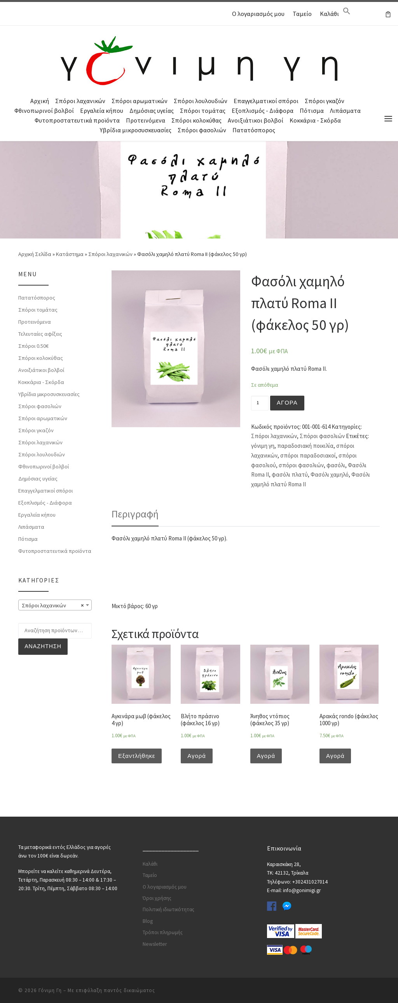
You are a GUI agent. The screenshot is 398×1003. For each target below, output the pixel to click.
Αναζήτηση (42, 646)
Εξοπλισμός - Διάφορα (262, 110)
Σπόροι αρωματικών (140, 101)
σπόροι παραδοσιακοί (308, 455)
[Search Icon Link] (347, 12)
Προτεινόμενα (145, 120)
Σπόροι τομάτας (202, 110)
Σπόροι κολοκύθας (196, 120)
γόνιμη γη (262, 445)
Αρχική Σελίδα (35, 253)
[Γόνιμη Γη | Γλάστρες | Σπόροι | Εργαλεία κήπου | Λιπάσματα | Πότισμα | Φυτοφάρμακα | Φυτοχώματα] (199, 59)
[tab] (135, 514)
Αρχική (39, 101)
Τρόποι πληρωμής (163, 931)
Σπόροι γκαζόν (324, 101)
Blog (148, 920)
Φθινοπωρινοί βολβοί (44, 110)
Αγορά (287, 402)
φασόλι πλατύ (290, 474)
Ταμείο (302, 14)
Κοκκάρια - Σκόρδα (315, 120)
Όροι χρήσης (157, 897)
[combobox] (55, 605)
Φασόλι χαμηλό (330, 474)
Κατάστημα (70, 253)
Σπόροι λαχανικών (80, 101)
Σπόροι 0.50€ (33, 345)
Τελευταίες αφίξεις (40, 333)
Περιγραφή (135, 513)
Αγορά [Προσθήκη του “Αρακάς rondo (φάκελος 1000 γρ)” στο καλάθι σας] (335, 755)
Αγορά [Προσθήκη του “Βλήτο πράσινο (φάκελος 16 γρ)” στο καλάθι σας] (196, 755)
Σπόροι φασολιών (202, 130)
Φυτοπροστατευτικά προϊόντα (77, 120)
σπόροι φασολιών (301, 464)
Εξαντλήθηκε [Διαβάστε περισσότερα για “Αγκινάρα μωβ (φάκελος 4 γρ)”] (136, 755)
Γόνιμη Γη (50, 989)
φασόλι (335, 464)
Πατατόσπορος (253, 130)
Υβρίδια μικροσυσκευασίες (135, 130)
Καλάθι (329, 14)
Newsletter (155, 943)
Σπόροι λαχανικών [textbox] (53, 605)
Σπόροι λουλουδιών (200, 101)
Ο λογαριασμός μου (258, 14)
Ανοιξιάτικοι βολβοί (255, 120)
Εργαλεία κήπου (101, 110)
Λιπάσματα (345, 110)
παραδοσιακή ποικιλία (305, 445)
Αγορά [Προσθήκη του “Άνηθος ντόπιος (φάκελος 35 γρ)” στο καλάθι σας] (266, 755)
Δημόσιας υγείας (151, 110)
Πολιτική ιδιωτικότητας (168, 909)
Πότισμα (312, 110)
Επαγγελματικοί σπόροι (266, 101)
